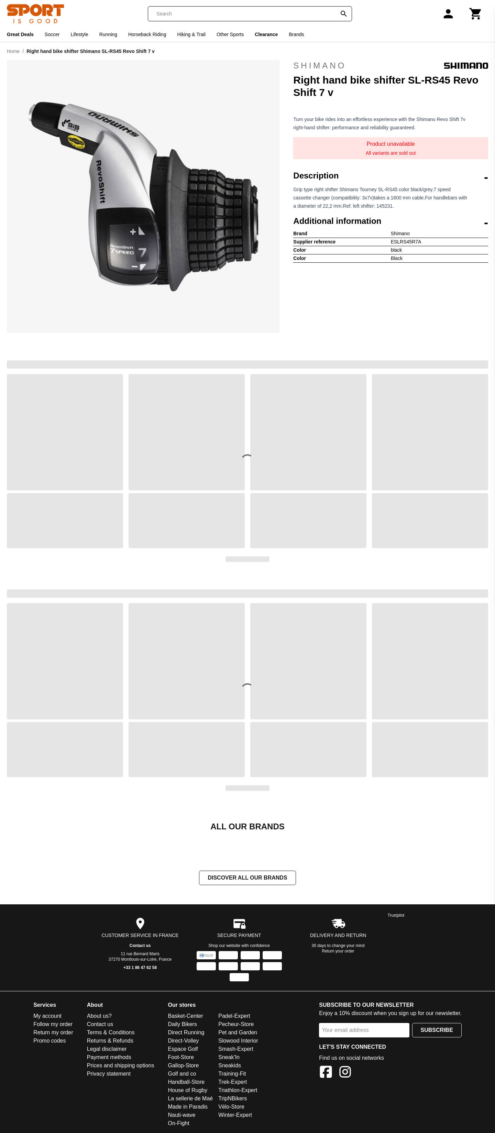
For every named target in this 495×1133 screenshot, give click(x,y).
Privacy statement (109, 1074)
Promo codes (49, 1041)
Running (108, 34)
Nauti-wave (181, 1116)
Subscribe (437, 1031)
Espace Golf (183, 1050)
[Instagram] (345, 1074)
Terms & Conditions (111, 1033)
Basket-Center (185, 1017)
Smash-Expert (235, 1050)
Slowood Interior (238, 1041)
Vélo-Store (231, 1107)
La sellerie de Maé (190, 1099)
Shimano (390, 66)
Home (13, 51)
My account (47, 1017)
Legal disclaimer (107, 1050)
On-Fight (178, 1124)
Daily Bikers (182, 1025)
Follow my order (53, 1025)
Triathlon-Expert (237, 1091)
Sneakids (229, 1066)
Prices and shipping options (120, 1066)
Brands (296, 34)
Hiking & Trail (191, 34)
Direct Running (186, 1033)
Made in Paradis (188, 1107)
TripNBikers (232, 1099)
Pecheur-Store (236, 1025)
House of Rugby (187, 1091)
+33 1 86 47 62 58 (140, 968)
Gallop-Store (183, 1066)
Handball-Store (186, 1083)
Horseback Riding (147, 34)
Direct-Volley (183, 1041)
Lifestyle (79, 34)
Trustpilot (396, 916)
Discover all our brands (247, 878)
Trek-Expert (232, 1083)
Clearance (266, 34)
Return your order (338, 951)
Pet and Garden (237, 1033)
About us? (99, 1017)
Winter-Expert (235, 1116)
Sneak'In (229, 1058)
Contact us (140, 946)
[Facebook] (326, 1074)
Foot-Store (181, 1058)
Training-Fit (232, 1074)
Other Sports (230, 34)
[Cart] (476, 14)
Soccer (52, 34)
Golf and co (182, 1074)
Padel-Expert (234, 1017)
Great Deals (20, 34)
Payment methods (109, 1058)
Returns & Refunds (110, 1041)
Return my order (53, 1033)
